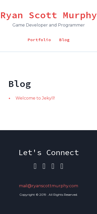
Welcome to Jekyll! (35, 98)
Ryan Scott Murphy (48, 15)
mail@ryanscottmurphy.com (48, 185)
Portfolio (39, 39)
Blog (64, 39)
